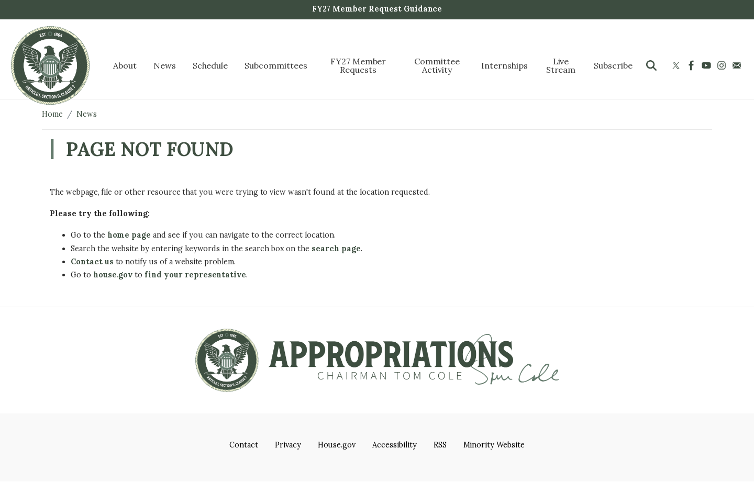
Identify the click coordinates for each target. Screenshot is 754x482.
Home (52, 114)
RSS (440, 445)
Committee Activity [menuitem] (437, 65)
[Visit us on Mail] (738, 65)
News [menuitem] (164, 65)
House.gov (337, 445)
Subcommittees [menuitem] (276, 65)
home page (129, 235)
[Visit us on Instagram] (722, 65)
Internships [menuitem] (504, 65)
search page (336, 248)
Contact (243, 445)
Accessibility (394, 445)
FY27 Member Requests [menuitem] (358, 65)
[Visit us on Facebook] (692, 65)
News (86, 114)
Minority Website (494, 445)
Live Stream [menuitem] (561, 65)
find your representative (195, 274)
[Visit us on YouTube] (707, 65)
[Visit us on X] (677, 65)
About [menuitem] (125, 65)
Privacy (288, 445)
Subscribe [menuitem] (613, 65)
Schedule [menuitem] (210, 65)
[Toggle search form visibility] (651, 65)
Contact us (92, 261)
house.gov (113, 274)
